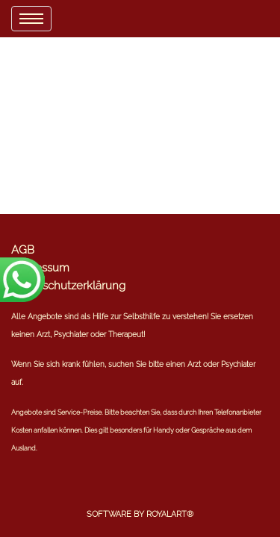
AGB (22, 250)
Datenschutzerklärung (68, 285)
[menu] (31, 18)
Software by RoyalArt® (140, 514)
